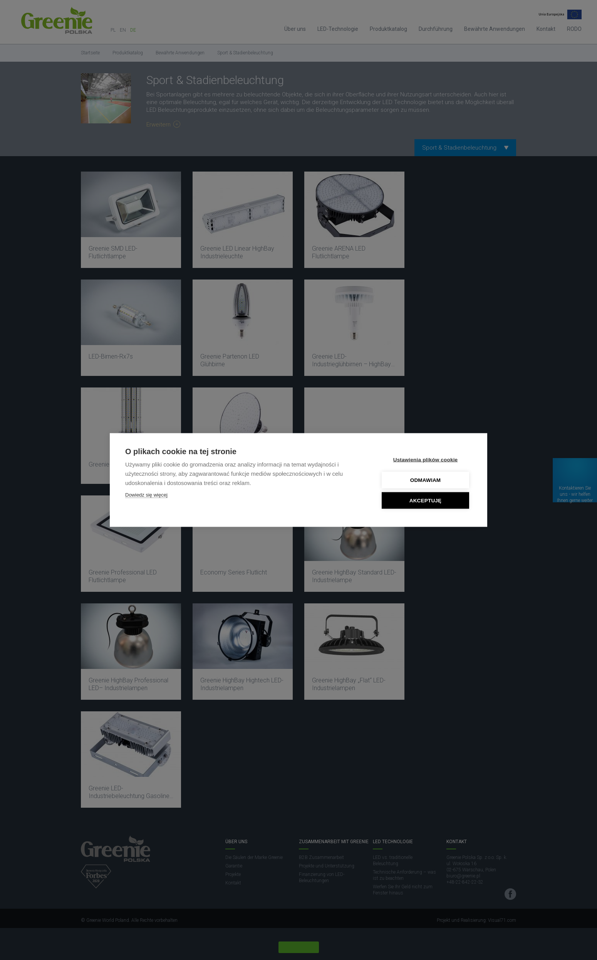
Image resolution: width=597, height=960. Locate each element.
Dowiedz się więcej (146, 495)
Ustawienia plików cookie (425, 460)
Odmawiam (425, 480)
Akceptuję (425, 501)
